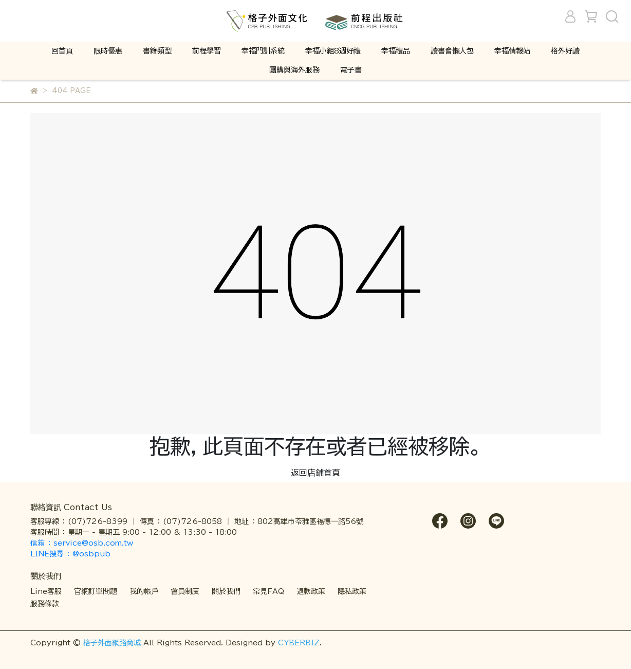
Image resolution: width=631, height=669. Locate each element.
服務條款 (44, 603)
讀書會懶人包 (452, 51)
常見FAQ (268, 591)
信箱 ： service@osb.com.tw (83, 543)
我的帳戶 (143, 591)
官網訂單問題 (95, 591)
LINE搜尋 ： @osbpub (70, 553)
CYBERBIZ (299, 642)
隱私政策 (352, 591)
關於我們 (226, 591)
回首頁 (62, 51)
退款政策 (310, 591)
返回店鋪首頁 (315, 472)
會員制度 (185, 591)
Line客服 (46, 591)
